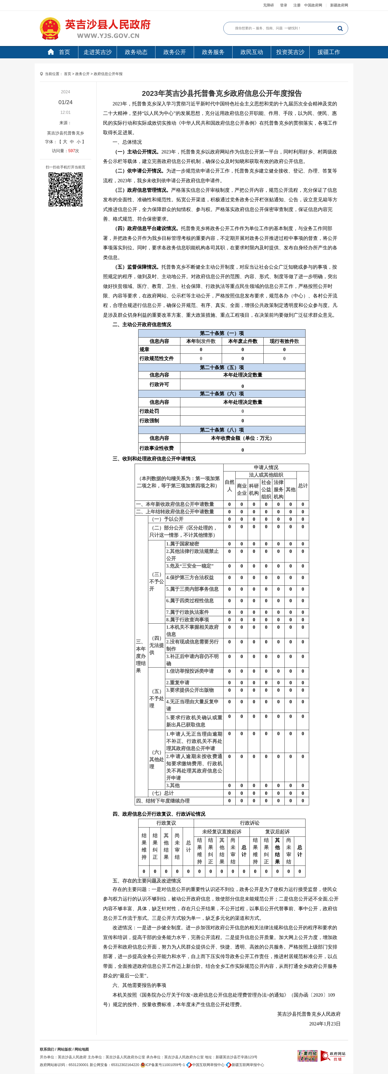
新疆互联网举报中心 (245, 1065)
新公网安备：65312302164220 (114, 1065)
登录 (283, 5)
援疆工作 (329, 52)
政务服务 (213, 52)
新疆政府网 (339, 5)
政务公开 (174, 52)
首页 (59, 52)
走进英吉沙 (98, 52)
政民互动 (252, 52)
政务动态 (136, 52)
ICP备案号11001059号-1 (162, 1065)
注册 (297, 5)
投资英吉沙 (290, 52)
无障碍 (268, 5)
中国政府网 (313, 5)
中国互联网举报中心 (205, 1065)
